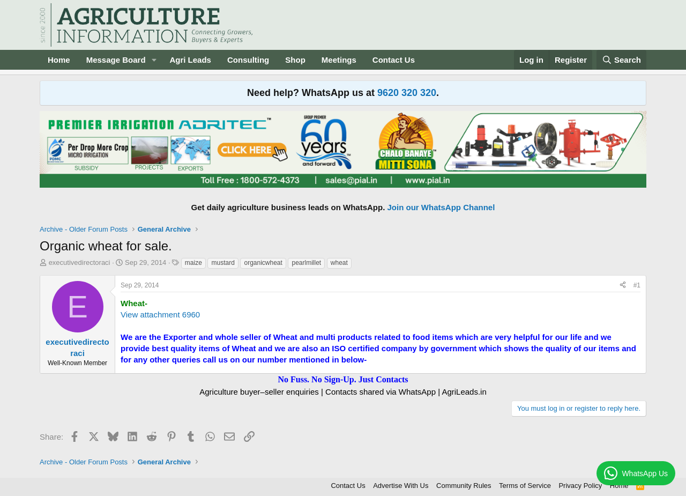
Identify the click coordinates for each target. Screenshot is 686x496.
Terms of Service (525, 486)
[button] (153, 60)
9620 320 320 (406, 92)
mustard (222, 262)
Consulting (248, 59)
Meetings (339, 59)
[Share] (623, 285)
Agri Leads (190, 59)
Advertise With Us (400, 486)
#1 (636, 285)
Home (59, 59)
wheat (339, 262)
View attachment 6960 (160, 314)
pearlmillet (306, 262)
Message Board (116, 59)
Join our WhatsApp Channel (441, 207)
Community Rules (463, 486)
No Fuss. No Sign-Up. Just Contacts (343, 379)
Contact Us (393, 59)
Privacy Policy (580, 486)
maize (193, 262)
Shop (295, 59)
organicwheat (263, 262)
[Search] (621, 60)
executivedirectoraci (79, 262)
